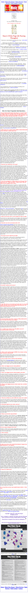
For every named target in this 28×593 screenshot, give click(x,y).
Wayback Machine (10, 360)
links (4, 193)
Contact (20, 3)
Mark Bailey (15, 496)
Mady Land (9, 496)
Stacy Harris (6, 492)
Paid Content (14, 3)
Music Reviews (19, 1)
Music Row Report (10, 1)
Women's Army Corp (7, 510)
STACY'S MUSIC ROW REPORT (6, 224)
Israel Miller (5, 495)
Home (3, 1)
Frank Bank (21, 495)
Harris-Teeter (9, 491)
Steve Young (8, 499)
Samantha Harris (13, 497)
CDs (22, 208)
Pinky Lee (10, 495)
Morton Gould (15, 495)
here (22, 494)
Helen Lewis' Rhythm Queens (13, 511)
